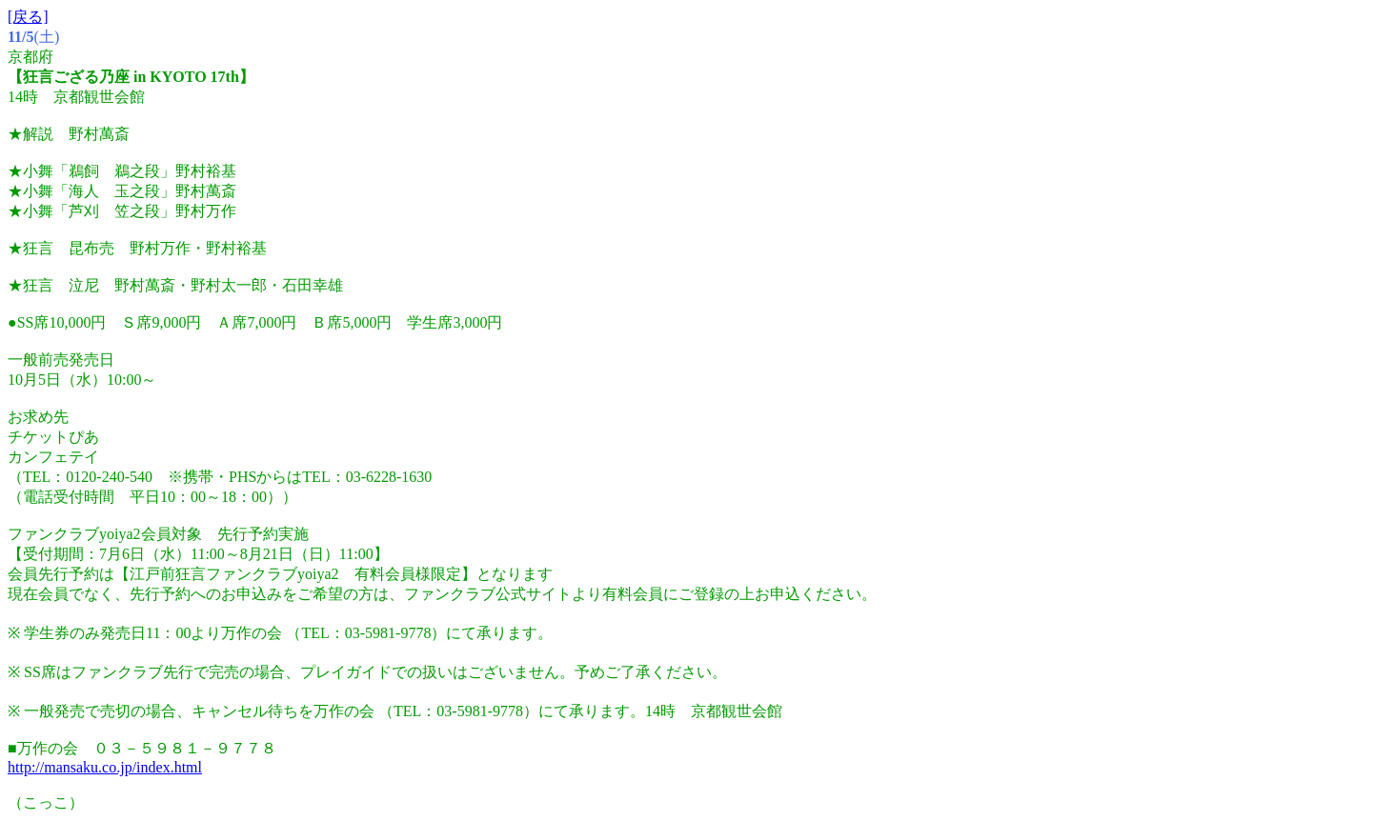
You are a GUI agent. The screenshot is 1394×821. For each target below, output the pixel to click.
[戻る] (28, 17)
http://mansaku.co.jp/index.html (105, 767)
